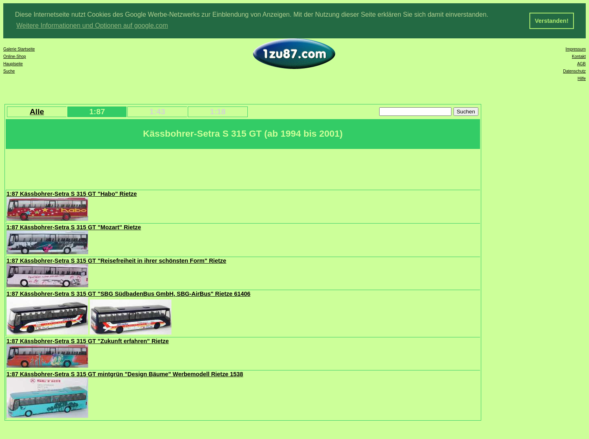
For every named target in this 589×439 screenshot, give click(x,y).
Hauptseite (13, 63)
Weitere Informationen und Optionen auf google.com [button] (92, 25)
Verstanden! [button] (551, 21)
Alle (37, 110)
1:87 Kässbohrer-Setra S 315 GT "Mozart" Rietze (74, 226)
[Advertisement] (154, 167)
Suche (9, 70)
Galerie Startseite (19, 48)
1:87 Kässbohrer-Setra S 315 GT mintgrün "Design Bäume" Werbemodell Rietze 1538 (125, 373)
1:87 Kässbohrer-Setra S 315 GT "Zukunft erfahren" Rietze (88, 340)
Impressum (576, 48)
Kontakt (579, 55)
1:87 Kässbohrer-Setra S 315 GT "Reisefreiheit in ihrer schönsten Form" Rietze (116, 260)
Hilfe (582, 77)
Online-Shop (14, 55)
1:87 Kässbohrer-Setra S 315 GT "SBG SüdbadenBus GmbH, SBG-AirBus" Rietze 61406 (128, 293)
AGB (581, 63)
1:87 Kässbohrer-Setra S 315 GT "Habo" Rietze (72, 193)
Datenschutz (574, 70)
